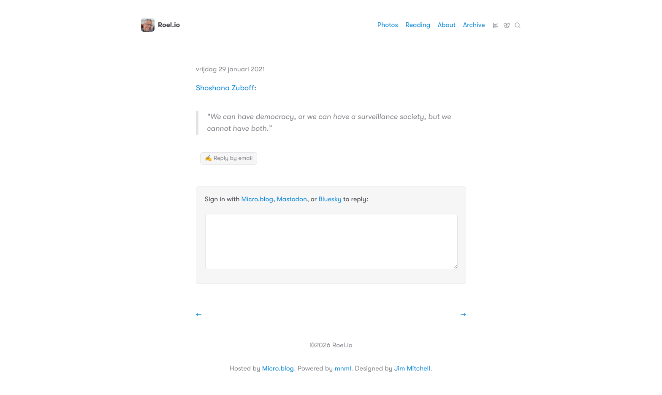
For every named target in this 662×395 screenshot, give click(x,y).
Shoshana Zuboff (225, 88)
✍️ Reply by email (228, 158)
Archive (474, 25)
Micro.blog (257, 199)
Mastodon (495, 22)
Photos (387, 25)
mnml (342, 368)
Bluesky (506, 22)
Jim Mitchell (412, 368)
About (447, 25)
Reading (417, 25)
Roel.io (160, 25)
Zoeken (517, 22)
